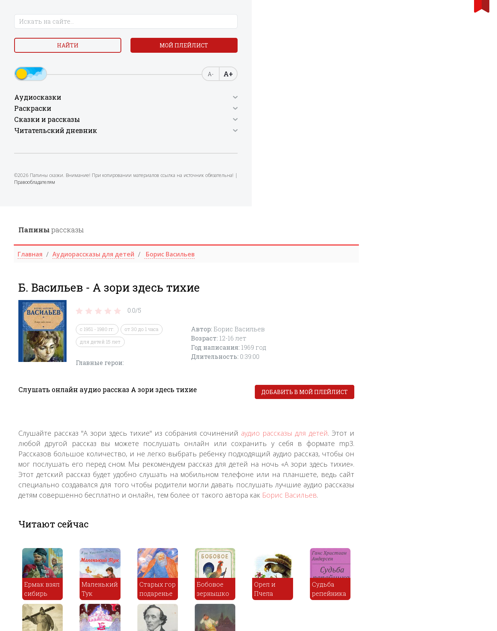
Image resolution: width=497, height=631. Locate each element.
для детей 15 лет (224, 135)
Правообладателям (38, 215)
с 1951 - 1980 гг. (221, 123)
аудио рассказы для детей (408, 227)
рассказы (175, 23)
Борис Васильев (413, 289)
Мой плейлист (62, 67)
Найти (62, 49)
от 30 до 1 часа (266, 123)
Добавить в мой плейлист (429, 186)
